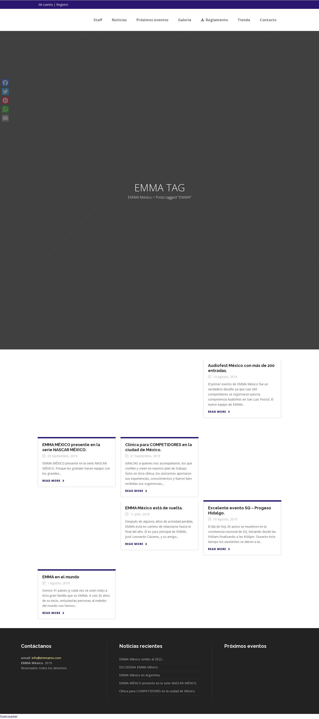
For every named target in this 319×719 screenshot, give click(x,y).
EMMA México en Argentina (139, 675)
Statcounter (9, 716)
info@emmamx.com (46, 658)
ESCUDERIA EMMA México (138, 667)
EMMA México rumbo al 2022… (141, 659)
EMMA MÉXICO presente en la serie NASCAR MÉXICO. (158, 683)
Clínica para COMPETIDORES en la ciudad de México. (157, 691)
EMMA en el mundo (60, 577)
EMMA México (148, 197)
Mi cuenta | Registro (53, 4)
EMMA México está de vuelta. (154, 508)
